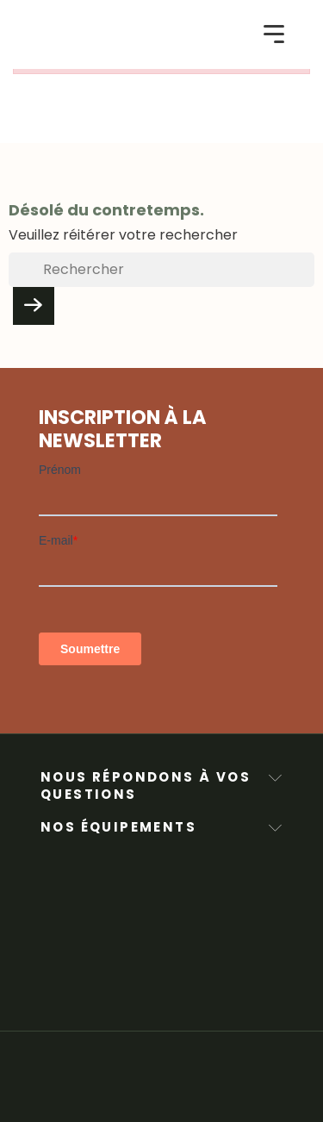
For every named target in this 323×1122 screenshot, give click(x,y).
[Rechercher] (161, 269)
